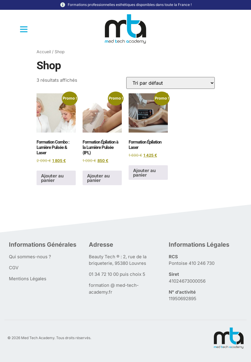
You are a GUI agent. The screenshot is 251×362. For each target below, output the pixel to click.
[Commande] (170, 83)
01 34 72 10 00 (104, 274)
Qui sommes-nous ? (30, 256)
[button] (24, 29)
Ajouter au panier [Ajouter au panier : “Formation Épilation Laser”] (144, 173)
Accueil (44, 51)
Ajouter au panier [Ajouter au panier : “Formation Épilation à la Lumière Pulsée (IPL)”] (98, 178)
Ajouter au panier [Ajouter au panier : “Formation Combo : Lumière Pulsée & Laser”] (52, 178)
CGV (13, 267)
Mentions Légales (27, 278)
